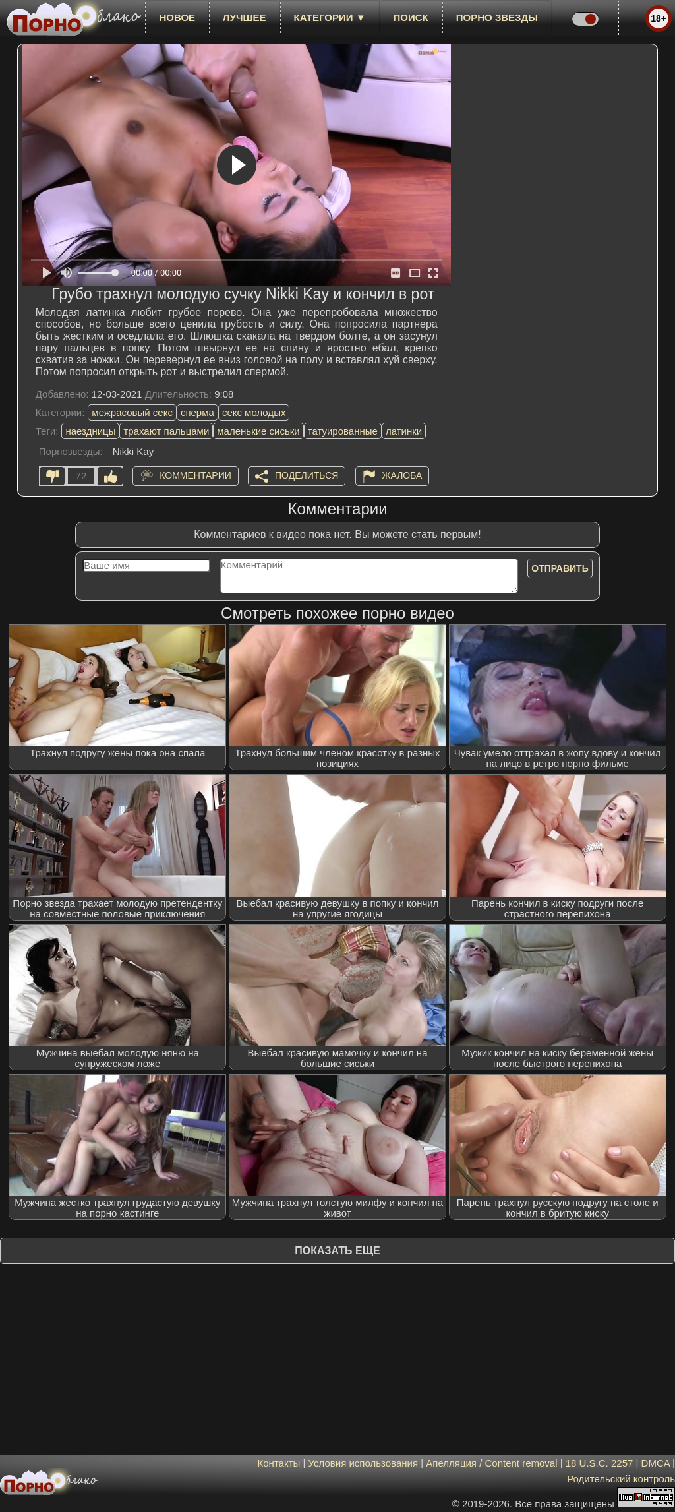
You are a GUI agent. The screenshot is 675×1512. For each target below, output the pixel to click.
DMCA (655, 1462)
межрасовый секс (132, 412)
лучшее (244, 17)
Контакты (279, 1462)
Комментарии (195, 475)
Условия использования (363, 1462)
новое (177, 17)
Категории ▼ (330, 17)
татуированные (343, 431)
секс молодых (254, 412)
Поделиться (306, 475)
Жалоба (402, 475)
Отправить (560, 568)
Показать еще (337, 1250)
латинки (404, 431)
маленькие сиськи (258, 431)
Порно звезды (497, 17)
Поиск (411, 17)
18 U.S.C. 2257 (599, 1462)
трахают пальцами (166, 431)
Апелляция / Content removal (491, 1462)
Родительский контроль (621, 1478)
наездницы (90, 431)
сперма (197, 412)
